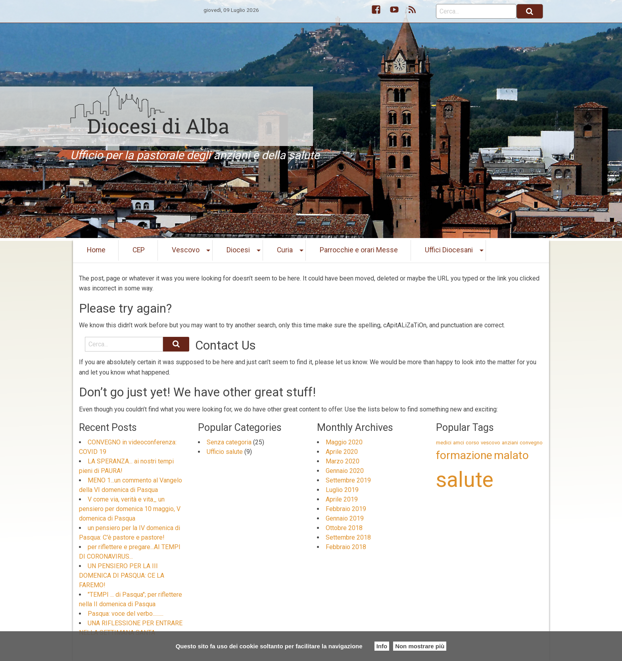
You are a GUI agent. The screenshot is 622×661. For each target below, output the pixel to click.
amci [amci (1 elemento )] (458, 443)
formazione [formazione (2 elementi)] (464, 455)
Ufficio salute (225, 451)
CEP (138, 250)
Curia (285, 250)
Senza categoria (229, 442)
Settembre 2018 (348, 537)
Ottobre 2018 (344, 528)
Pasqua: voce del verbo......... (125, 613)
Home (96, 250)
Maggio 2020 (344, 442)
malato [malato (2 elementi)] (511, 455)
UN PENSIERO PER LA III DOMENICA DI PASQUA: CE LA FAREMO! (121, 575)
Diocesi (238, 250)
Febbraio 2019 (346, 509)
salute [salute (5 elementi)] (464, 479)
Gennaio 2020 (345, 471)
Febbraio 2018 (346, 547)
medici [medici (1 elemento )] (443, 443)
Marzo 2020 (342, 461)
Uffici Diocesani (449, 250)
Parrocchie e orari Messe (359, 250)
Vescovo (186, 250)
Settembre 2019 (348, 480)
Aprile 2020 (342, 451)
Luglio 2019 (342, 490)
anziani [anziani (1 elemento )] (510, 443)
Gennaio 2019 (345, 518)
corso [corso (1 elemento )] (472, 443)
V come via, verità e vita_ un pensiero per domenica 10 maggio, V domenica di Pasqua (129, 509)
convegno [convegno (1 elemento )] (531, 443)
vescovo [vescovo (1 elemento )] (490, 443)
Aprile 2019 (342, 499)
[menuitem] (96, 250)
